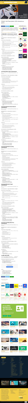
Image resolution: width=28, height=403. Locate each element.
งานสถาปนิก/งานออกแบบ (13, 373)
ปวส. (20, 358)
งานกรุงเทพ (4, 3)
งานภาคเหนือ (21, 372)
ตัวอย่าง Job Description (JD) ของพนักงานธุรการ (6, 32)
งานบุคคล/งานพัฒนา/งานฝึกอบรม (14, 374)
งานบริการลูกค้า (12, 369)
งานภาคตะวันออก (21, 373)
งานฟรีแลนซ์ (12, 359)
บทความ (3, 361)
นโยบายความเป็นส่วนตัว (13, 393)
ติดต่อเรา (12, 391)
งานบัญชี (6, 3)
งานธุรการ (12, 368)
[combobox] (7, 2)
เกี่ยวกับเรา (12, 390)
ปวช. (20, 359)
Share (3, 26)
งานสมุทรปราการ (21, 370)
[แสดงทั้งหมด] (11, 376)
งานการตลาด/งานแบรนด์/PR (13, 364)
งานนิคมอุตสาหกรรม (22, 363)
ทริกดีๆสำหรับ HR (2, 327)
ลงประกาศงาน (10, 0)
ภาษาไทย (24, 0)
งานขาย (16, 3)
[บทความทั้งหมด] (15, 379)
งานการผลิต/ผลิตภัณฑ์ (13, 365)
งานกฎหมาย (12, 363)
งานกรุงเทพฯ (21, 365)
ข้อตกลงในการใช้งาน (13, 392)
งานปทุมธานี (21, 368)
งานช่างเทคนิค (19, 3)
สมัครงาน (4, 0)
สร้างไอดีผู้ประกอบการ (9, 266)
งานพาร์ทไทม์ (12, 358)
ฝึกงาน (11, 361)
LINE (11, 26)
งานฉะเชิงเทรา (21, 367)
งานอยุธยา (21, 369)
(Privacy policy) (20, 401)
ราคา (12, 0)
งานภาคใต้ (21, 374)
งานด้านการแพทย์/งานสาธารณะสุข (14, 375)
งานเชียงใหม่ (21, 366)
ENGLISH (27, 0)
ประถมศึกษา (21, 361)
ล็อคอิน (26, 1)
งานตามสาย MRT (13, 3)
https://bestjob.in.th (4, 280)
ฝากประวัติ (7, 0)
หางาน (1, 0)
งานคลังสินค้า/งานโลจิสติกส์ (13, 366)
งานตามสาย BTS (9, 3)
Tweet (7, 26)
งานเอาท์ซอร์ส (12, 360)
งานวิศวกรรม (12, 370)
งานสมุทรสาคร (21, 371)
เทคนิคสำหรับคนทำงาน (3, 343)
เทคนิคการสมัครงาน (3, 352)
